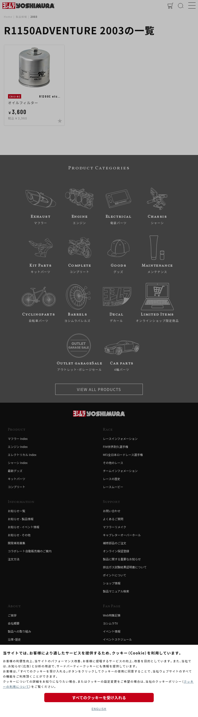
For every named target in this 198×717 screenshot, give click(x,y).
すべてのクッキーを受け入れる (99, 697)
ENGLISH (98, 709)
